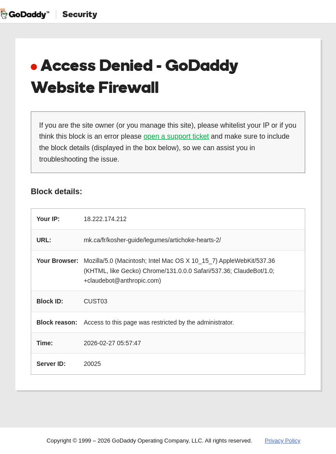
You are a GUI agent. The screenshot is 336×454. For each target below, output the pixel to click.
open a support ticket (176, 136)
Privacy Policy (282, 440)
